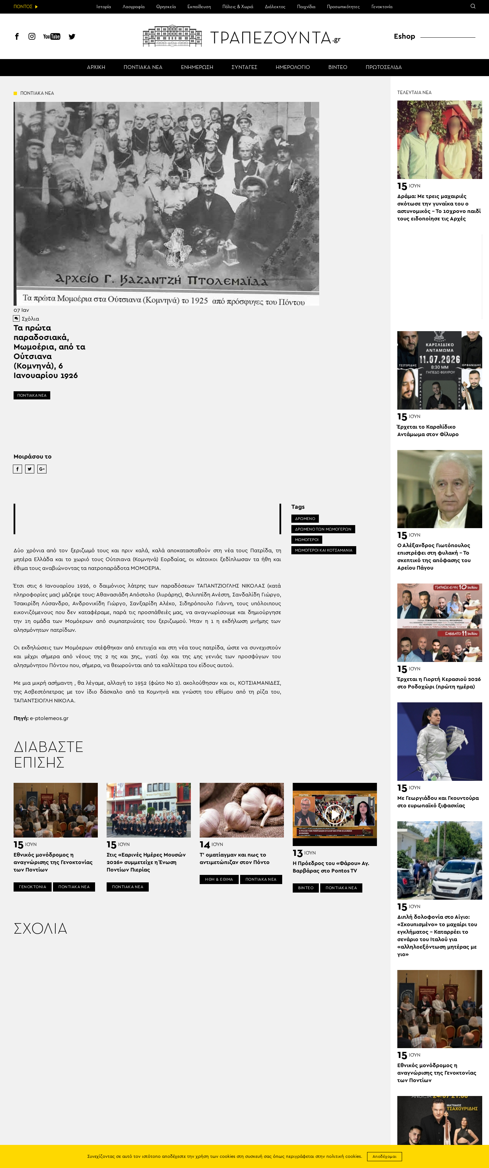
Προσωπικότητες (343, 6)
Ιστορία (103, 6)
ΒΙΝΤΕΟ (337, 67)
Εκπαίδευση (199, 6)
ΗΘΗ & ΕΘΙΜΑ (219, 879)
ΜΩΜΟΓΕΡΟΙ (307, 540)
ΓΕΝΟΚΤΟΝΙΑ (32, 887)
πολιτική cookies (343, 1156)
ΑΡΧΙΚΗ (96, 67)
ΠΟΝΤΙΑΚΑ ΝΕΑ (143, 67)
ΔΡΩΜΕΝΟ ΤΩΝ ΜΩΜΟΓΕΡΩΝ (323, 529)
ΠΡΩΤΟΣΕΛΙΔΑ (384, 67)
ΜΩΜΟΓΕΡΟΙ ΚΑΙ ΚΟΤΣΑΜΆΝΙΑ (323, 550)
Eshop (404, 36)
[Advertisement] (147, 519)
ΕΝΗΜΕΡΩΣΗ (197, 67)
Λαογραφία (134, 6)
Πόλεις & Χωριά (237, 6)
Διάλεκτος (275, 6)
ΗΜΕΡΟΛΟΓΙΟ (293, 67)
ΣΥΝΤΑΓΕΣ (244, 67)
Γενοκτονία (382, 6)
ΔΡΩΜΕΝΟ (305, 519)
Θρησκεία (166, 6)
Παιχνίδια (306, 6)
